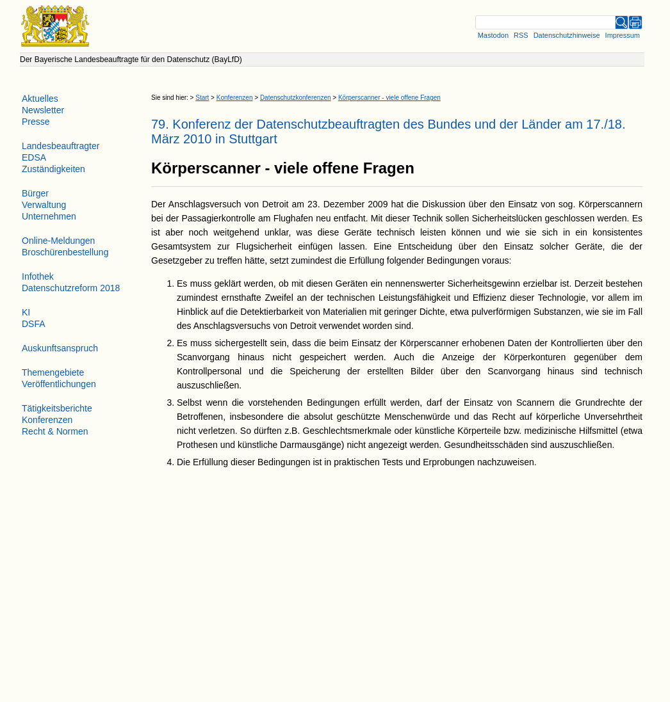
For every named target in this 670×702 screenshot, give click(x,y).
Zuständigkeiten (53, 169)
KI (26, 312)
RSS (521, 35)
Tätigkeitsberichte (57, 408)
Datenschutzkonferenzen (295, 97)
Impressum (622, 35)
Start (202, 97)
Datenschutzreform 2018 (71, 288)
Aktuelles (40, 98)
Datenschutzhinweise (567, 35)
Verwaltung (44, 205)
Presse (36, 121)
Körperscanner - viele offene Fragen (389, 97)
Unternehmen (49, 216)
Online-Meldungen (58, 240)
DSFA (33, 324)
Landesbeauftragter (60, 146)
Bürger (35, 193)
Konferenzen (235, 97)
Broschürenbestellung (65, 252)
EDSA (34, 157)
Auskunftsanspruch (60, 348)
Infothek (38, 276)
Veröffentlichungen (59, 384)
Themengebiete (53, 372)
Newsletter (43, 110)
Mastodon (493, 35)
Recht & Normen (55, 431)
